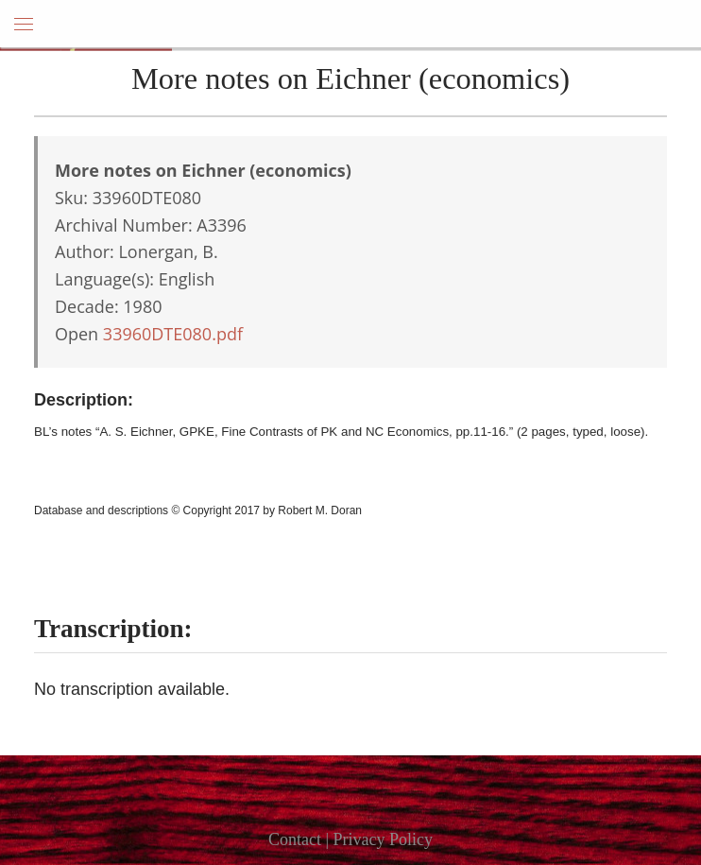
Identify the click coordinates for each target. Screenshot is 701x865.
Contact (294, 839)
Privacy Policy (383, 839)
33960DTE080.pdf (173, 333)
